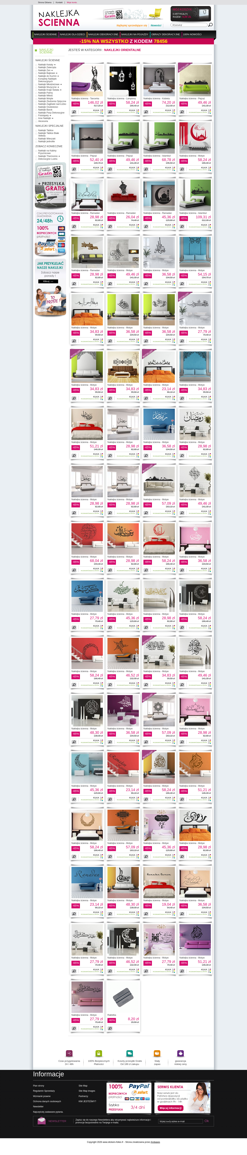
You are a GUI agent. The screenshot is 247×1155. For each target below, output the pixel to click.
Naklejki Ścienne (45, 34)
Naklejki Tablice (45, 130)
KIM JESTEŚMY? (87, 1101)
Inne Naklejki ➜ (45, 118)
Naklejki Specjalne (49, 126)
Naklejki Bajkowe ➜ (47, 73)
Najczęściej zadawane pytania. (48, 1112)
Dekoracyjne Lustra (47, 159)
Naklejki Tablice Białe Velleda (48, 134)
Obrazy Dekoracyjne (165, 34)
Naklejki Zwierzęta (47, 67)
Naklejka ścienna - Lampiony (121, 98)
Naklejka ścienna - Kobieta (156, 98)
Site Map (83, 1085)
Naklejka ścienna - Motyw (192, 156)
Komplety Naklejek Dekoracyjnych (47, 80)
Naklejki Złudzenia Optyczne (52, 101)
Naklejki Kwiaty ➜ (47, 64)
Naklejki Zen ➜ (45, 70)
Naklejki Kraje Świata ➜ (49, 90)
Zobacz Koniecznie (48, 146)
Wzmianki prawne (42, 1096)
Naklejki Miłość (45, 95)
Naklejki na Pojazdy (134, 34)
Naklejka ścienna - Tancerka (85, 98)
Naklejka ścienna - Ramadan (85, 213)
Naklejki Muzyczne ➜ (48, 87)
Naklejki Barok (45, 109)
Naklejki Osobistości (48, 107)
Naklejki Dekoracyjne (103, 34)
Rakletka (111, 1015)
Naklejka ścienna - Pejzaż (192, 98)
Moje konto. (72, 2)
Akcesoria (43, 121)
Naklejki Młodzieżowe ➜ (50, 84)
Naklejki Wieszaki (46, 138)
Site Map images (87, 1091)
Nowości (156, 25)
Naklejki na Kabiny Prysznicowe (47, 152)
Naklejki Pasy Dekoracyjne (51, 112)
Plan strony (38, 1085)
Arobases (155, 1142)
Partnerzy (83, 1096)
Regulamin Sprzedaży (44, 1091)
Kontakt (59, 2)
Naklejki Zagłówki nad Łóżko (52, 104)
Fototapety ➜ (44, 115)
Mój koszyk (182, 9)
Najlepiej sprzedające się (131, 25)
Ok (207, 1121)
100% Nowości (192, 34)
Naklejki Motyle (45, 98)
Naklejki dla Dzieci (72, 34)
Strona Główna (45, 2)
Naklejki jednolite (46, 141)
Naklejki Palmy (45, 93)
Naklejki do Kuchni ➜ (48, 76)
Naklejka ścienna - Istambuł (157, 156)
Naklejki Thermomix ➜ (49, 156)
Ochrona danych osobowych (47, 1101)
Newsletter (38, 1106)
